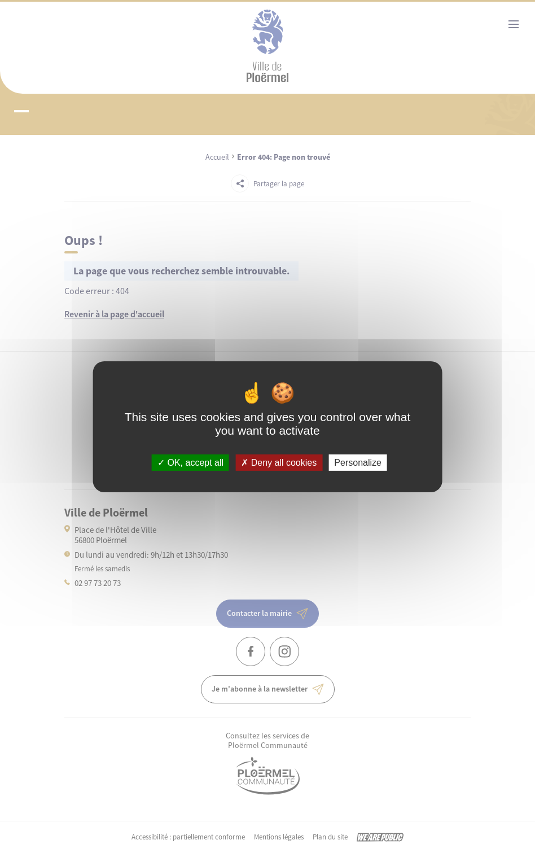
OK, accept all (190, 462)
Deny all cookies (279, 462)
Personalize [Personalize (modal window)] (357, 462)
